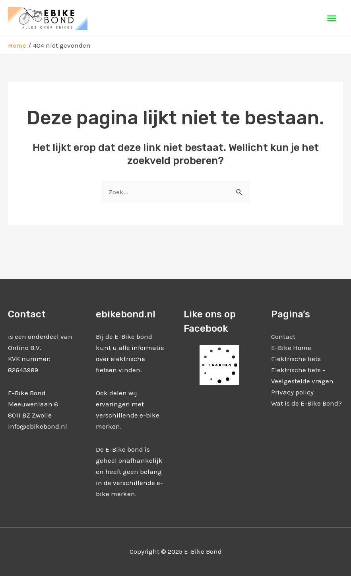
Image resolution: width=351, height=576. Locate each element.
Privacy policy (292, 392)
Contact (283, 336)
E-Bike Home (291, 348)
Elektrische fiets (296, 359)
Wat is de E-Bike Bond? (306, 403)
